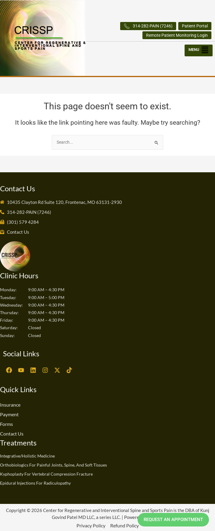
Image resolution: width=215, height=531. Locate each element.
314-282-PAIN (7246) (148, 26)
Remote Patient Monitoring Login (177, 35)
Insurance (10, 405)
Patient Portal (195, 25)
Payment (9, 414)
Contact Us (11, 433)
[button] (199, 49)
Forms (6, 424)
